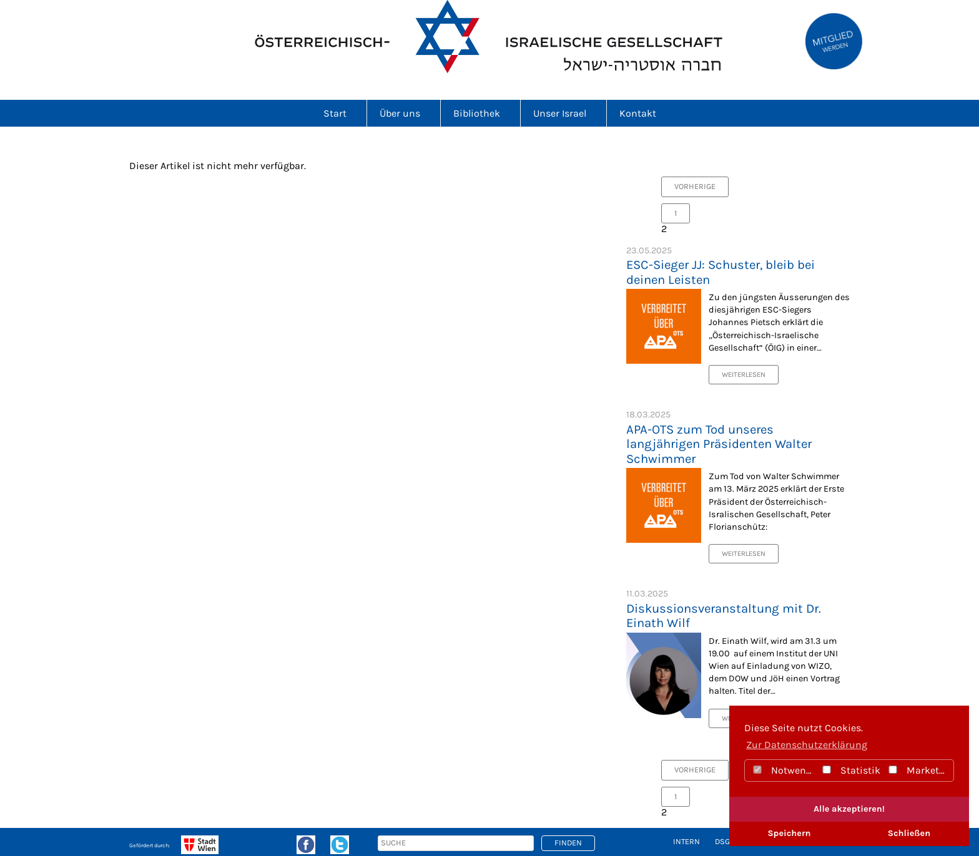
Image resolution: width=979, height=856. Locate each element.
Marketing (920, 770)
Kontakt (637, 113)
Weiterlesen (743, 374)
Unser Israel (563, 113)
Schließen (909, 833)
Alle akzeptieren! (849, 809)
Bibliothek (480, 113)
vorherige (695, 186)
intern (686, 841)
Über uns (404, 113)
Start (338, 113)
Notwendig (783, 770)
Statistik (850, 770)
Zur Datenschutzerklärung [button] (806, 745)
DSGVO (727, 841)
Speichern (788, 833)
